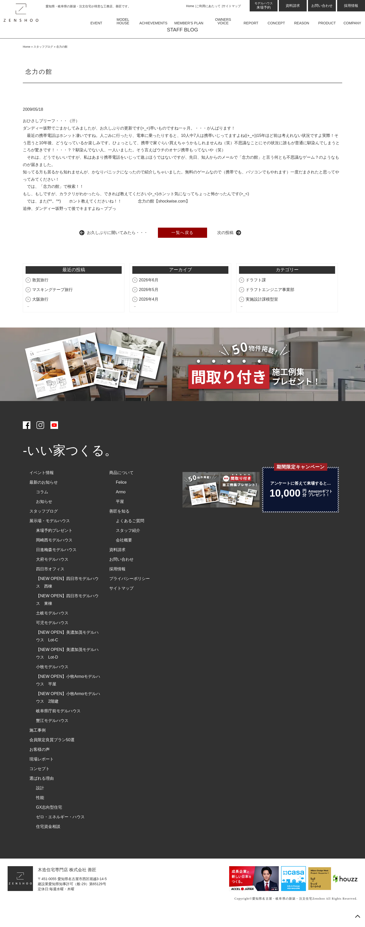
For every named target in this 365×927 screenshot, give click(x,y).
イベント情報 (41, 487)
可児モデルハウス (52, 637)
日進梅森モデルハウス (56, 564)
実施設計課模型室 (262, 314)
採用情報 (351, 6)
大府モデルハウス (52, 574)
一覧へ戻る (182, 247)
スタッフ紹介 (128, 545)
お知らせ (44, 516)
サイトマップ (232, 6)
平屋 (120, 516)
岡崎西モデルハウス (54, 555)
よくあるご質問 (130, 535)
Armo (120, 506)
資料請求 (293, 6)
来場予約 (264, 5)
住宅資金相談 (48, 841)
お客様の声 (39, 764)
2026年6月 (148, 295)
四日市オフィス (50, 583)
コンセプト (39, 783)
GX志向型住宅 (49, 822)
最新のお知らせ (43, 497)
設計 (40, 803)
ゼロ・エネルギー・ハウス (60, 831)
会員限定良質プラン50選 (52, 754)
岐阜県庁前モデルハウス (58, 725)
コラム (42, 506)
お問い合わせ (322, 6)
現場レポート (41, 774)
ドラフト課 (256, 295)
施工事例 (37, 745)
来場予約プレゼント (54, 545)
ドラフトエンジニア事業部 (270, 304)
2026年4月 (148, 314)
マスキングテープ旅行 (52, 304)
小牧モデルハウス (52, 681)
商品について (121, 487)
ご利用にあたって (208, 6)
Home (190, 6)
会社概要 (124, 555)
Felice (121, 497)
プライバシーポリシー (129, 593)
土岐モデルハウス (52, 628)
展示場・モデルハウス (49, 535)
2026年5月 (148, 304)
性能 (40, 812)
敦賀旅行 (40, 295)
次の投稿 (225, 247)
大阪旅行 (40, 314)
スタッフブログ (43, 61)
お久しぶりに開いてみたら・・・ (117, 247)
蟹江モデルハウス (52, 735)
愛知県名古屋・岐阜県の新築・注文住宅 (282, 913)
